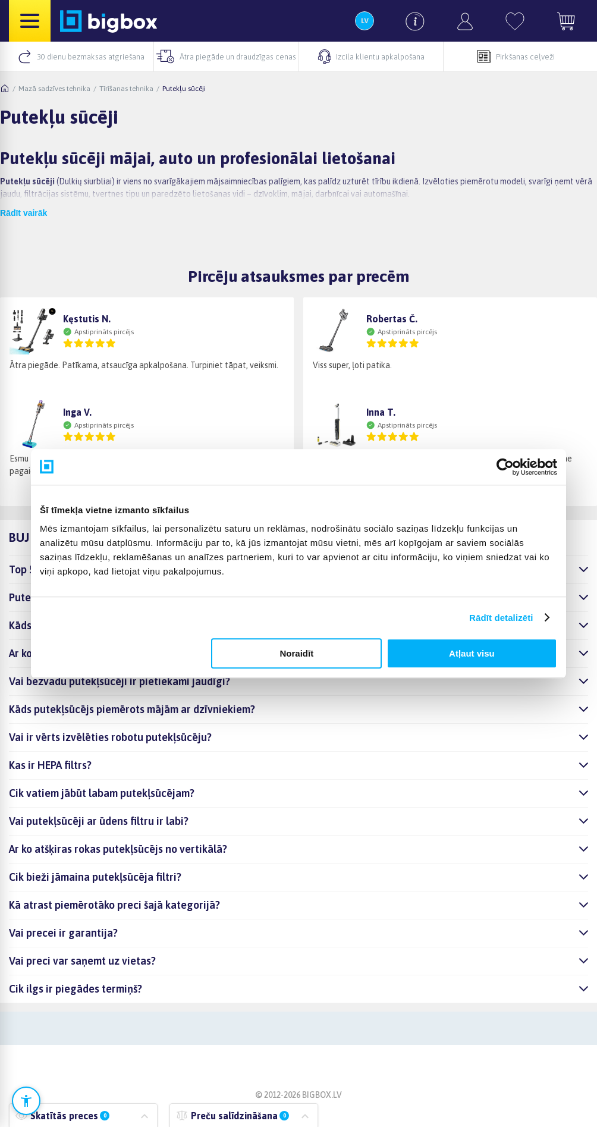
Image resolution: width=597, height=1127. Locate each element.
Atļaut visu (472, 653)
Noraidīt (297, 653)
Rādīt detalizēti (501, 618)
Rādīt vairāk (23, 213)
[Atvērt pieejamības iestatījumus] (26, 1101)
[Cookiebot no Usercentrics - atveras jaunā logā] (505, 467)
